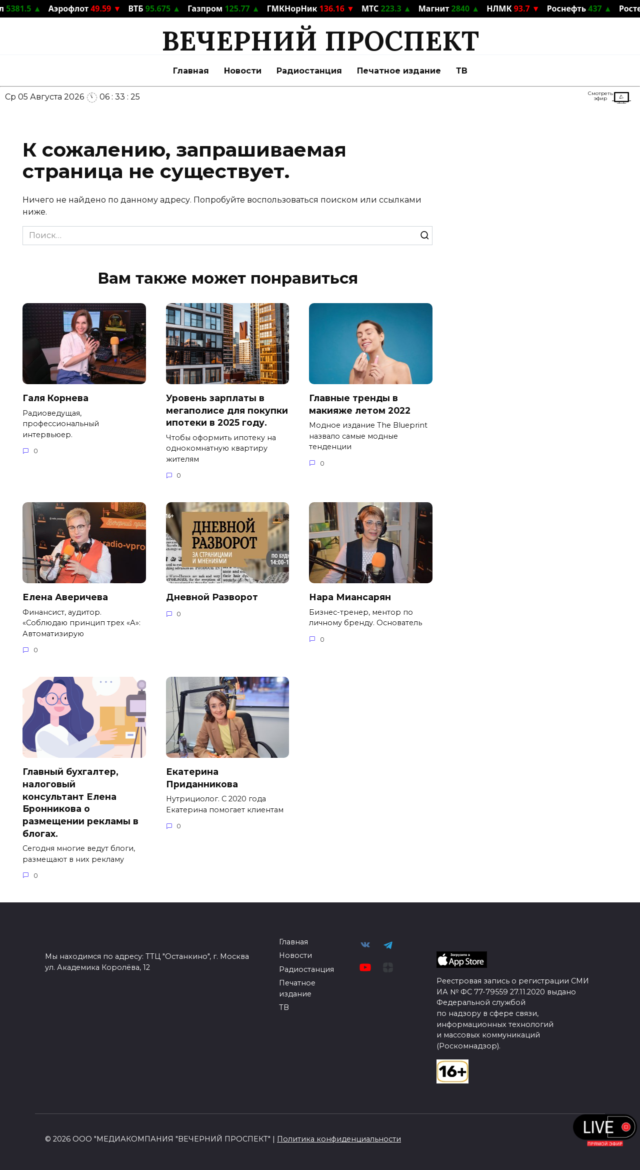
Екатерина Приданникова (202, 777)
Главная (191, 71)
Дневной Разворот (212, 597)
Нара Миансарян (350, 597)
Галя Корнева (55, 398)
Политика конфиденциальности (339, 1138)
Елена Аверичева (65, 597)
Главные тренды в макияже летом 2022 (359, 404)
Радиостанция (309, 71)
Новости (243, 71)
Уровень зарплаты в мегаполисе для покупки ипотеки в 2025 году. (227, 410)
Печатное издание (399, 71)
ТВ (462, 71)
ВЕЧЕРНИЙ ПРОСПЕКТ (320, 41)
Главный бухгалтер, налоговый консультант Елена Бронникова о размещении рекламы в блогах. (80, 802)
